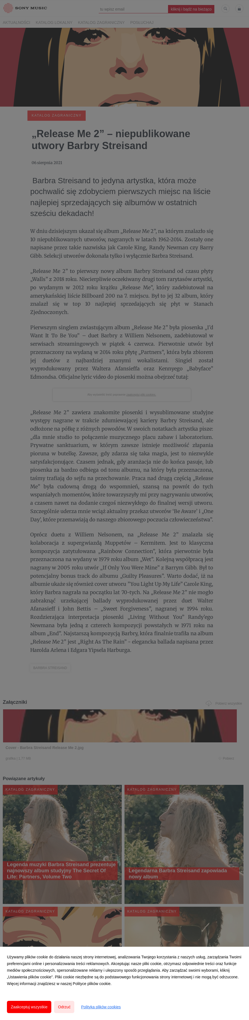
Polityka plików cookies (101, 1007)
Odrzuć (64, 1007)
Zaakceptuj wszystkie (29, 1007)
